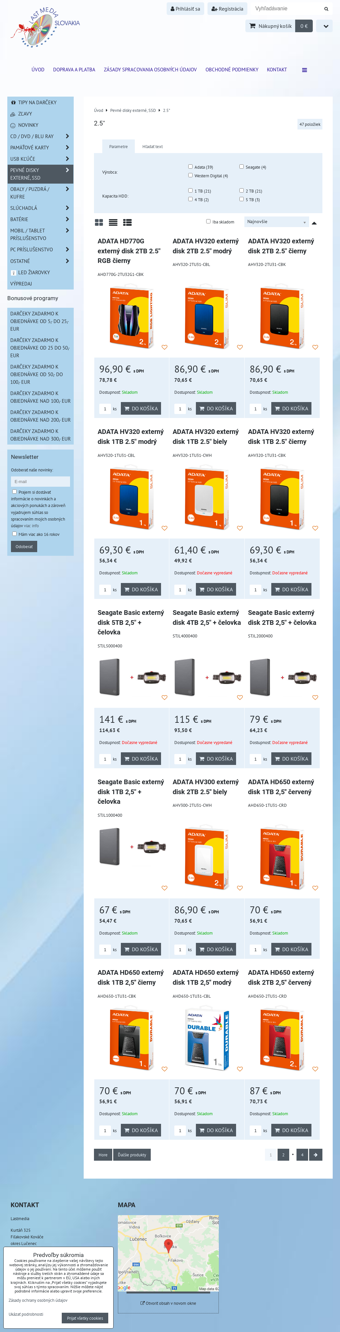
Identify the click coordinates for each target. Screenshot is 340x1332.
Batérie (41, 219)
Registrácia (227, 8)
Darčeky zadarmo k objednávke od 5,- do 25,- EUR (39, 321)
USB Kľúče (41, 158)
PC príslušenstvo (41, 249)
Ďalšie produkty (132, 1155)
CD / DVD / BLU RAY (41, 136)
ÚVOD (38, 69)
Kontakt (277, 69)
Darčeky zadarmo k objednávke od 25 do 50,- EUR (40, 348)
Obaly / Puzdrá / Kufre (41, 193)
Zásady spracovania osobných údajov (150, 69)
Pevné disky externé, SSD (41, 174)
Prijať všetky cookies (85, 1318)
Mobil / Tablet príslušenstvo (41, 234)
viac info (31, 526)
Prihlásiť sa (185, 8)
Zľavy (21, 113)
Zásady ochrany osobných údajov (38, 1300)
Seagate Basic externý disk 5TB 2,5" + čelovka (131, 622)
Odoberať (24, 546)
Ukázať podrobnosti (26, 1314)
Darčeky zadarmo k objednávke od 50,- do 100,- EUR (36, 374)
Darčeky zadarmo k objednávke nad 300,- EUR (40, 435)
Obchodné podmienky (232, 69)
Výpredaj (21, 283)
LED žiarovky (30, 272)
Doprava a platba (74, 69)
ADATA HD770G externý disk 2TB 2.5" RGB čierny (129, 251)
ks (108, 409)
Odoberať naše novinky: (32, 470)
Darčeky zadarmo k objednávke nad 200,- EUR (40, 416)
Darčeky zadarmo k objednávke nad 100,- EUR (40, 397)
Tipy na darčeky (33, 102)
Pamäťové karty (41, 147)
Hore (103, 1155)
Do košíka (141, 408)
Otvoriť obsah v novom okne (168, 1303)
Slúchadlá (41, 208)
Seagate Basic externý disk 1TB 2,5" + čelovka (131, 791)
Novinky (24, 125)
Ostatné (41, 261)
